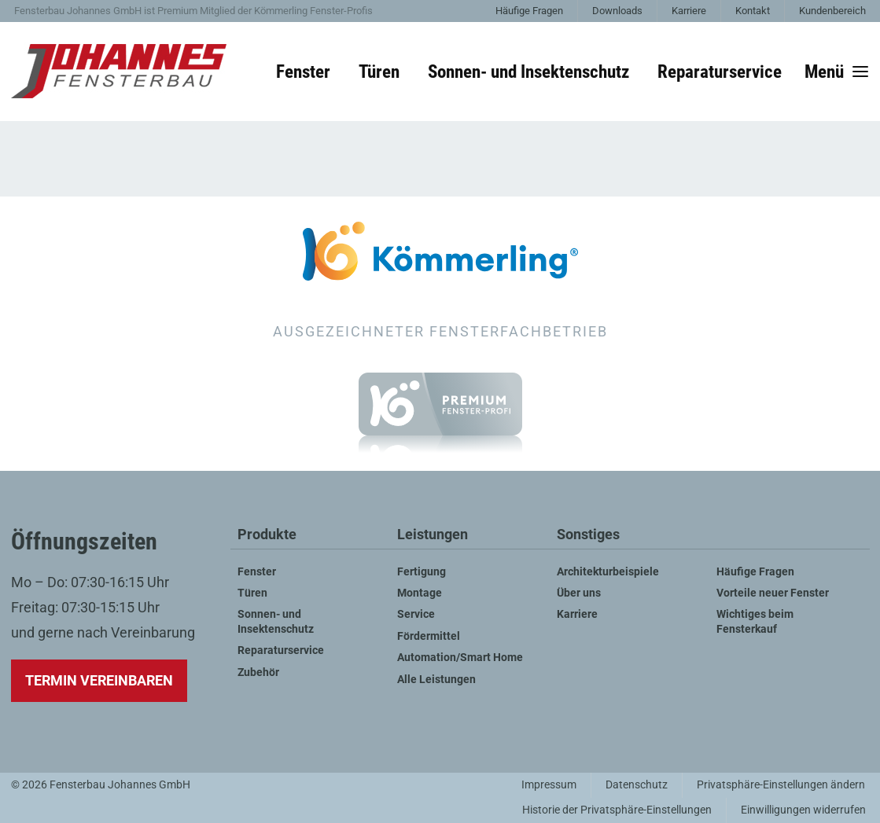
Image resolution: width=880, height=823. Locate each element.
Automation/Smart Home (460, 657)
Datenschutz (637, 785)
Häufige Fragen (529, 11)
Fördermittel (428, 636)
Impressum (548, 785)
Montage (419, 593)
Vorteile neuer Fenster (772, 593)
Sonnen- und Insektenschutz (528, 72)
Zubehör (258, 672)
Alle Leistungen (436, 679)
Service (416, 614)
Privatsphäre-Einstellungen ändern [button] (781, 785)
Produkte (266, 534)
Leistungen (432, 534)
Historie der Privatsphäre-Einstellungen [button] (617, 810)
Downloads (617, 11)
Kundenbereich (832, 11)
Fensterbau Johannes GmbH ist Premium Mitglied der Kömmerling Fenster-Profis (193, 11)
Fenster (303, 72)
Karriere (689, 11)
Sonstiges (588, 534)
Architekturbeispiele (608, 572)
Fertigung (421, 572)
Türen (379, 72)
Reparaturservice (719, 72)
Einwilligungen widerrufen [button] (803, 810)
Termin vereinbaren (99, 680)
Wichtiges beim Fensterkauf (754, 621)
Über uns (579, 593)
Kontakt (752, 11)
